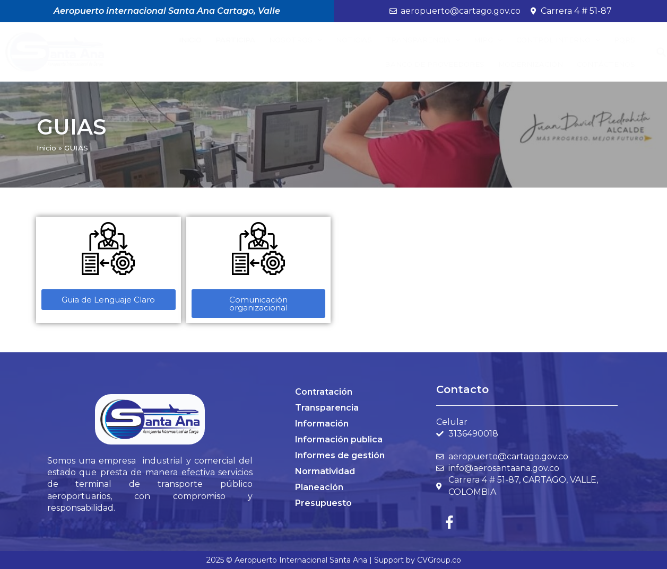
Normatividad (325, 471)
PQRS (624, 39)
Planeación (319, 487)
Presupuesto (323, 503)
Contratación (323, 392)
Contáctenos (606, 64)
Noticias (354, 39)
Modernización (530, 64)
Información (322, 424)
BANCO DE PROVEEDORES (434, 64)
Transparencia (423, 40)
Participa (235, 39)
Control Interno (558, 40)
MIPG (488, 40)
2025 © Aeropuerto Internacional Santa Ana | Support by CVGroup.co (333, 560)
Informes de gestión (340, 455)
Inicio (190, 39)
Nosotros (295, 40)
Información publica (339, 439)
